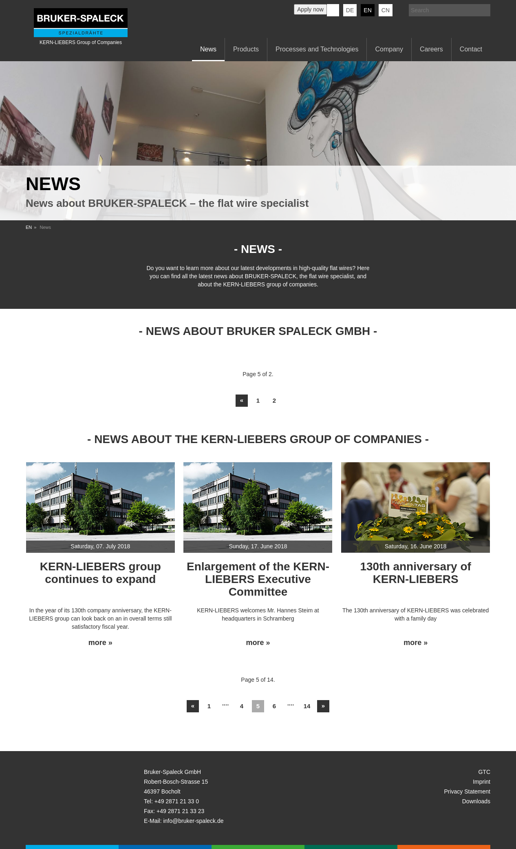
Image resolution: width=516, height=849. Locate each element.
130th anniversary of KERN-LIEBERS (415, 572)
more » (100, 643)
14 (307, 706)
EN (29, 227)
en (367, 10)
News (208, 49)
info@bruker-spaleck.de (193, 821)
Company (389, 49)
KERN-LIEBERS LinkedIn (333, 10)
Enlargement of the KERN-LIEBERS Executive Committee (258, 579)
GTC (484, 772)
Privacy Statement (467, 791)
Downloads (476, 801)
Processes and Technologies (317, 49)
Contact (471, 49)
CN (385, 10)
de (350, 10)
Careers (431, 49)
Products (246, 49)
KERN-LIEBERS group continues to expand (100, 572)
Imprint (481, 781)
